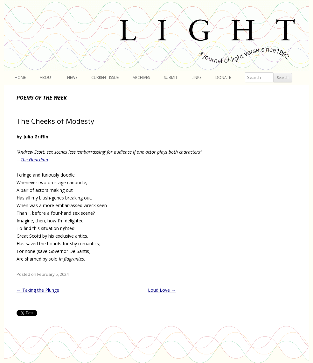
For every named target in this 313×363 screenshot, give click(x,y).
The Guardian (34, 160)
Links (196, 77)
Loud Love (162, 290)
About (46, 77)
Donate (223, 77)
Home (20, 77)
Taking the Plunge (38, 290)
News (72, 77)
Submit (170, 77)
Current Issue (105, 77)
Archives (141, 77)
